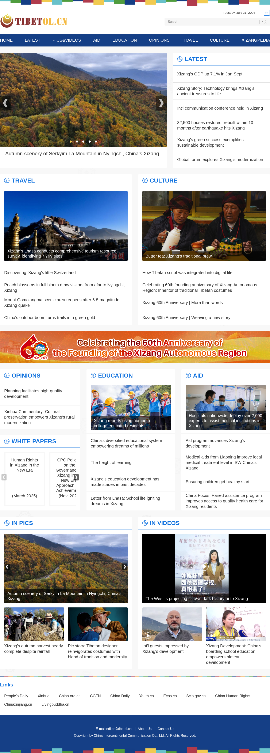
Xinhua (44, 696)
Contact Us (166, 729)
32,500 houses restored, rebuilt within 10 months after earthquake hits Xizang (215, 125)
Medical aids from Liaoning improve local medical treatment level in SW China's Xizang (224, 462)
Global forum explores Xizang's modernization (220, 159)
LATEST (32, 40)
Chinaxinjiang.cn (18, 704)
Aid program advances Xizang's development (215, 443)
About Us (145, 729)
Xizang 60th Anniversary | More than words (182, 302)
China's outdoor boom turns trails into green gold (49, 317)
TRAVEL (190, 40)
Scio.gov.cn (196, 696)
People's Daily (16, 696)
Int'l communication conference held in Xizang (220, 108)
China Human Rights (232, 696)
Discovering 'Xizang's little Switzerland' (40, 272)
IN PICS (22, 523)
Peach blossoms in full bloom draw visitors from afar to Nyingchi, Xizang (64, 287)
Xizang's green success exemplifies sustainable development (210, 142)
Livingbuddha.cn (55, 704)
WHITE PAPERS (34, 441)
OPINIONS (159, 40)
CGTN (95, 696)
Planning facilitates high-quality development (33, 394)
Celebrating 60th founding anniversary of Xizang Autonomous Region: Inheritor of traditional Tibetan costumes (199, 287)
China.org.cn (70, 696)
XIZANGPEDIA (256, 40)
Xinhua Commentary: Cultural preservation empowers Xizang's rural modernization (39, 417)
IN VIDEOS (165, 523)
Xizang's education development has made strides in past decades (125, 482)
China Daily (120, 696)
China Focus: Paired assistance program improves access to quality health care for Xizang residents (224, 501)
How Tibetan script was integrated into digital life (187, 272)
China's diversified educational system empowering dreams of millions (126, 443)
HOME (6, 40)
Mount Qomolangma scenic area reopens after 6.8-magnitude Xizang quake (61, 302)
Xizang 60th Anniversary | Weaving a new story (186, 317)
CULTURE (220, 40)
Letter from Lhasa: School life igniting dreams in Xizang (125, 501)
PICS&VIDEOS (67, 40)
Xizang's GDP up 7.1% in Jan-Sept (209, 74)
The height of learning (111, 462)
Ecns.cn (170, 696)
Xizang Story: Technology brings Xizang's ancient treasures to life (215, 91)
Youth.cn (146, 696)
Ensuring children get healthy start (217, 481)
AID (96, 40)
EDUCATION (124, 40)
